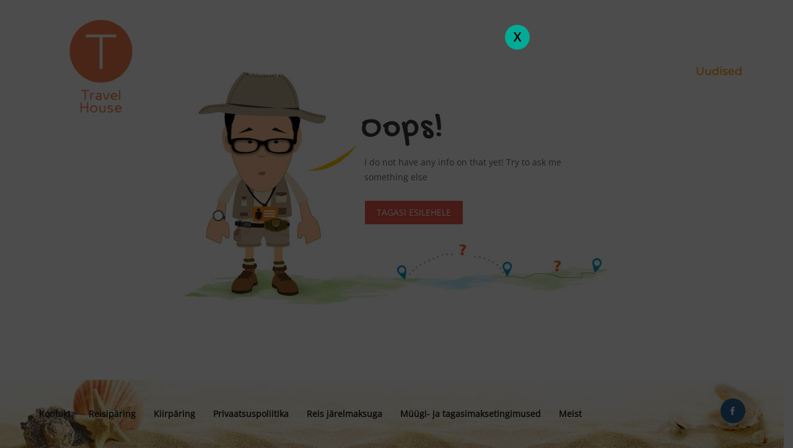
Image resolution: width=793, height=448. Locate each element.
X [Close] (517, 37)
